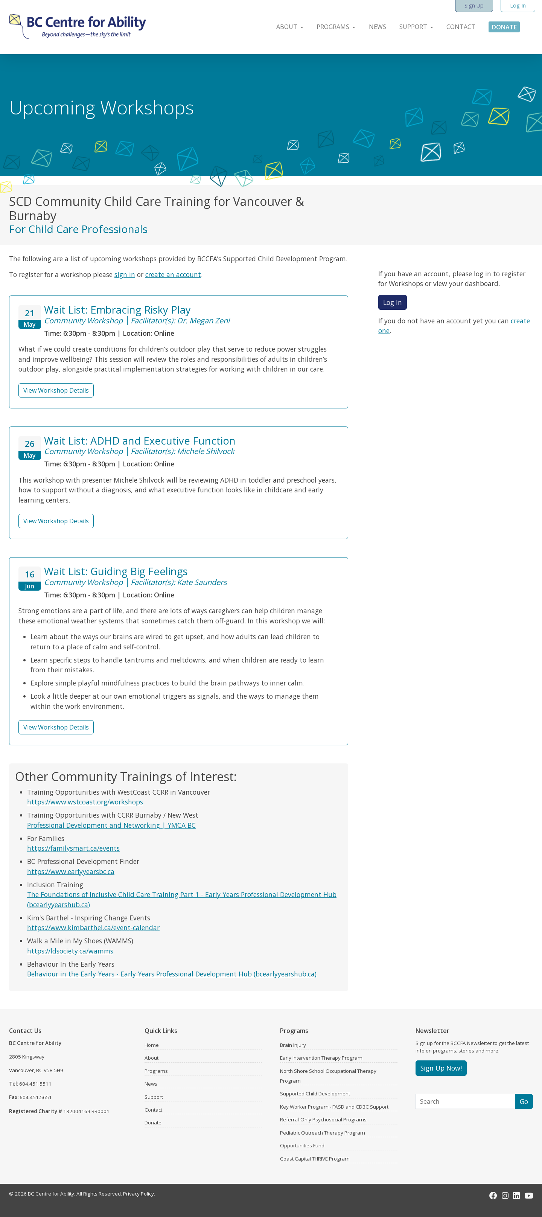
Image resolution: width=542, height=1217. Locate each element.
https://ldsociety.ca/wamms (70, 950)
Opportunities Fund (302, 1145)
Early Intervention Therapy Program (321, 1057)
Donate (153, 1122)
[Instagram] (505, 1195)
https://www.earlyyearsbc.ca (70, 871)
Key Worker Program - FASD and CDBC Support (334, 1106)
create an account (173, 274)
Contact (153, 1109)
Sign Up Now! (441, 1067)
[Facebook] (493, 1195)
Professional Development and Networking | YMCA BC (111, 825)
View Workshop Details (56, 390)
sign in (124, 274)
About (151, 1057)
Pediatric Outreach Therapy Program (322, 1132)
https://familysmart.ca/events (73, 848)
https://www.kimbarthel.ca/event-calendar (93, 927)
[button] (286, 25)
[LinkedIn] (516, 1195)
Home (152, 1045)
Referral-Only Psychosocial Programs (323, 1119)
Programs (156, 1071)
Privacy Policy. (139, 1193)
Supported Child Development (315, 1093)
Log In (392, 302)
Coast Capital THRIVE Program (315, 1158)
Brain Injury (293, 1045)
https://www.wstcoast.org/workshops (85, 801)
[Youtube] (528, 1195)
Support (154, 1097)
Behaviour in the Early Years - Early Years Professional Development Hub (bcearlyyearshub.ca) (172, 973)
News (151, 1083)
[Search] (465, 1101)
